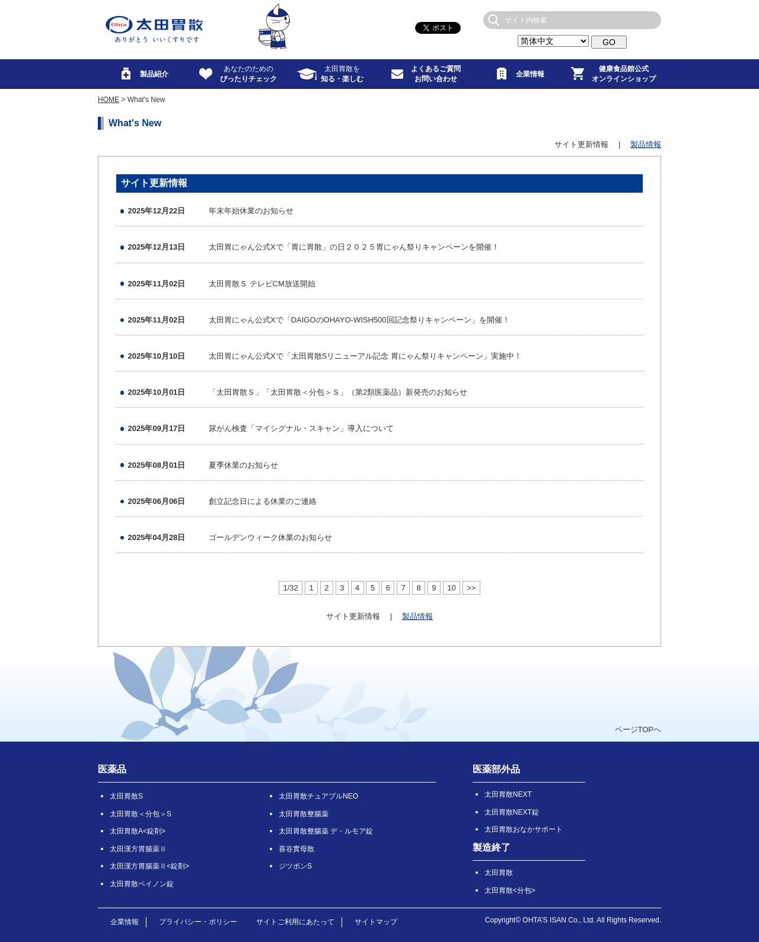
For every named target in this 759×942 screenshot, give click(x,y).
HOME (108, 99)
